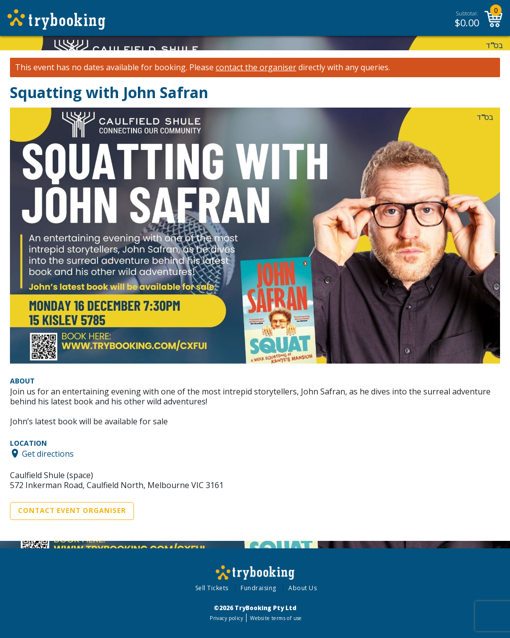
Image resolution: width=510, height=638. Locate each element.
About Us (302, 588)
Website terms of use (275, 618)
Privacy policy (226, 618)
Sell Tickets (212, 588)
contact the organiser (256, 67)
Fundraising (258, 588)
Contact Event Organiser (72, 510)
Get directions (48, 453)
